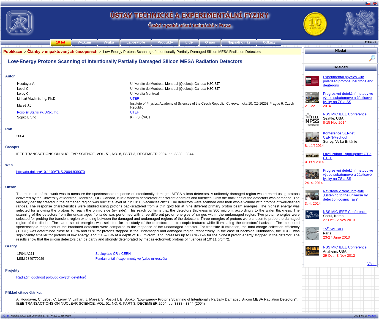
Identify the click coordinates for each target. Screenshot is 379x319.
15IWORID (333, 229)
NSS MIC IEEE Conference (344, 114)
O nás (210, 42)
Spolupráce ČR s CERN (113, 254)
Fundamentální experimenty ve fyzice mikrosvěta (131, 259)
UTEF (134, 99)
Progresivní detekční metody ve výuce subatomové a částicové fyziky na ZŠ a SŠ (348, 97)
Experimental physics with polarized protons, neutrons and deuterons (348, 81)
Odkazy (269, 42)
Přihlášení (370, 42)
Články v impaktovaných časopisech (62, 51)
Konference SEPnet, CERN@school (339, 135)
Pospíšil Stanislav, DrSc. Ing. (38, 112)
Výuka (108, 42)
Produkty (165, 42)
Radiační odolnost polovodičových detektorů (51, 277)
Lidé (189, 42)
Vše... (372, 264)
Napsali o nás (238, 42)
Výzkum (84, 42)
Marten (372, 315)
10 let (60, 42)
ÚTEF (6, 315)
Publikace (12, 51)
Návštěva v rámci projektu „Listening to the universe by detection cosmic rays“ (345, 195)
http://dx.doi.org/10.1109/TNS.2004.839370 (50, 172)
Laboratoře (135, 42)
